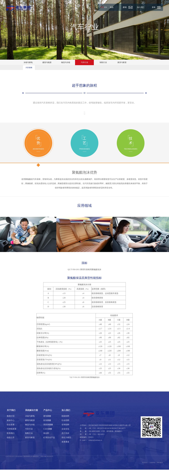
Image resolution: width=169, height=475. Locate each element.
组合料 (46, 439)
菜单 (153, 7)
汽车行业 (84, 63)
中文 (93, 7)
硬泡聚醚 (47, 421)
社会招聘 (65, 426)
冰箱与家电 (28, 63)
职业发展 (10, 430)
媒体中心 (10, 426)
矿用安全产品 (49, 443)
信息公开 (10, 443)
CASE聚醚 (47, 434)
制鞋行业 (103, 63)
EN (97, 7)
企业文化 (65, 434)
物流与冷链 (66, 63)
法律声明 (152, 468)
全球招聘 (65, 430)
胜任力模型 (66, 443)
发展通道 (65, 447)
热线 (103, 7)
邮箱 (118, 7)
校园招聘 (65, 421)
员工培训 (65, 439)
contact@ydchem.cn (95, 445)
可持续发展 (11, 434)
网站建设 (160, 468)
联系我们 (10, 439)
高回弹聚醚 (48, 430)
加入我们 (136, 7)
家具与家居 (122, 63)
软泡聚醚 (47, 426)
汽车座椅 (29, 68)
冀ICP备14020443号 (47, 462)
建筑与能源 (47, 63)
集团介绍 (10, 421)
